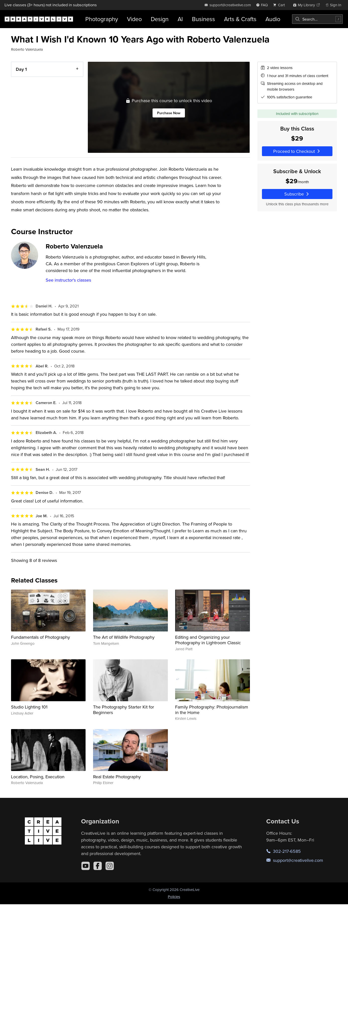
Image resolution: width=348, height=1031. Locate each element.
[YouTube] (85, 865)
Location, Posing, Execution (37, 777)
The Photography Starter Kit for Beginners (123, 710)
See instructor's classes (68, 280)
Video (134, 19)
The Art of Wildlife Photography (124, 637)
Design (160, 19)
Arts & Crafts (240, 19)
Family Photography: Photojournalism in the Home (211, 710)
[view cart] (280, 5)
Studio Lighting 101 (29, 707)
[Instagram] (109, 865)
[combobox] (317, 19)
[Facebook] (97, 865)
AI (180, 19)
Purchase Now (168, 113)
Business (203, 19)
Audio (272, 19)
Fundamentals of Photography (40, 637)
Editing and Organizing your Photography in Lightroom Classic (208, 640)
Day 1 (21, 69)
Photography (101, 19)
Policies (174, 896)
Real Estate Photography (117, 777)
